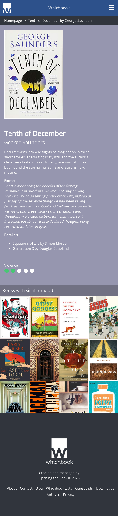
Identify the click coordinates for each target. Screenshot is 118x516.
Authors (53, 494)
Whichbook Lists (59, 488)
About (12, 488)
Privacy (68, 494)
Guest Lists (84, 488)
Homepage (13, 20)
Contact (26, 488)
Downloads (105, 488)
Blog (39, 488)
